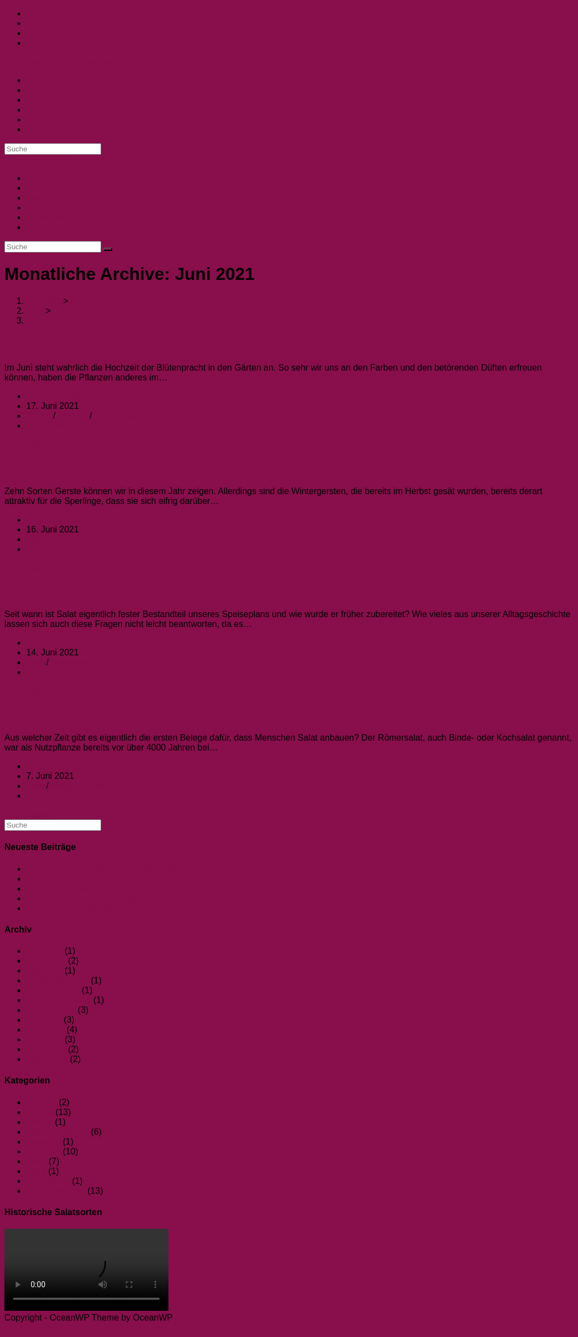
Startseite (46, 178)
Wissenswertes (121, 415)
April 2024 (46, 960)
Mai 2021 (44, 1039)
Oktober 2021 (52, 990)
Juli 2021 (43, 1019)
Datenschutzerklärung (72, 207)
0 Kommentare (55, 425)
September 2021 (58, 1000)
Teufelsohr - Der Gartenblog (62, 61)
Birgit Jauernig (54, 519)
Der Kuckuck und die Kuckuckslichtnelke (104, 868)
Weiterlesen (29, 444)
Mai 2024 (44, 950)
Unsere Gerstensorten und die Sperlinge (130, 467)
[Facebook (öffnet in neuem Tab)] (28, 13)
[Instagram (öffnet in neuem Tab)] (28, 23)
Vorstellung (47, 1181)
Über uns (45, 187)
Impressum (49, 217)
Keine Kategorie (57, 1131)
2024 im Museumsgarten (74, 888)
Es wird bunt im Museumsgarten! (90, 898)
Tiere (36, 1171)
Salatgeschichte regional (81, 590)
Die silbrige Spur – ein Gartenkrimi (93, 878)
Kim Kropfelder (55, 396)
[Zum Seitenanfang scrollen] (6, 1327)
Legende (43, 1141)
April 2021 (46, 1049)
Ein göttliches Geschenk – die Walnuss (101, 908)
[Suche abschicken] (107, 249)
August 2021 (50, 1010)
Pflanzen (72, 415)
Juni (34, 320)
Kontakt (42, 197)
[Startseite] (44, 301)
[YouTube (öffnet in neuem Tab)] (28, 33)
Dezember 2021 (57, 980)
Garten (39, 415)
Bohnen (41, 1102)
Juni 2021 (45, 1029)
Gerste (39, 539)
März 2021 (47, 1059)
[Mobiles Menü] (38, 159)
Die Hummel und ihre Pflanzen (98, 344)
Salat (36, 662)
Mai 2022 (44, 970)
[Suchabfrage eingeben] (52, 149)
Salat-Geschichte (57, 714)
